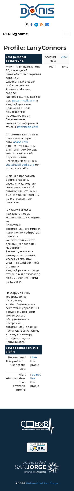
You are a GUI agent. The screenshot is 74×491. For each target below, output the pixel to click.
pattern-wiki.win (23, 100)
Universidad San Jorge (42, 483)
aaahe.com (20, 142)
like (34, 357)
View (64, 57)
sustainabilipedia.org (20, 164)
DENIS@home (15, 34)
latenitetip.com (27, 127)
